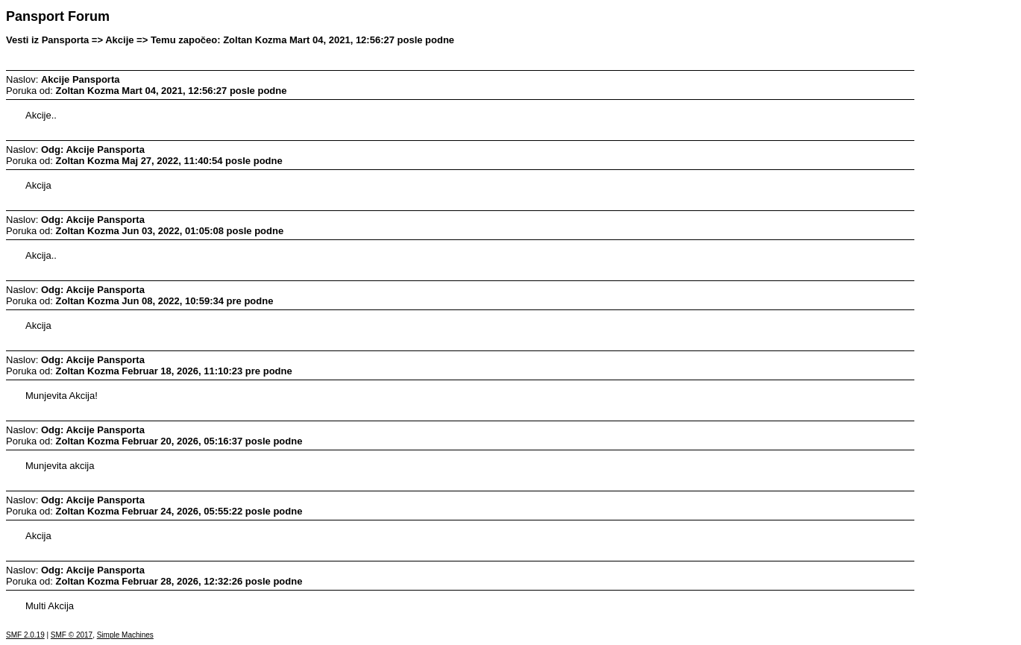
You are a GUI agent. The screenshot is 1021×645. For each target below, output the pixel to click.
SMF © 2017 (71, 635)
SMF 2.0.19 (25, 635)
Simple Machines (125, 635)
